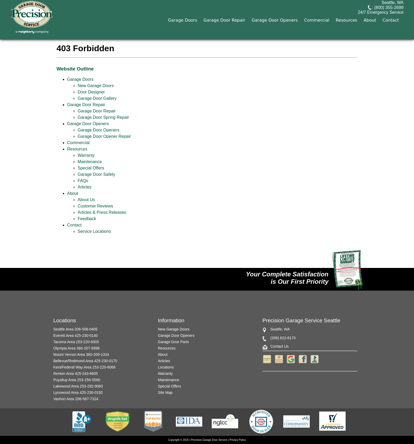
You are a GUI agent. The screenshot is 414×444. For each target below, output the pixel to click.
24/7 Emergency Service (381, 17)
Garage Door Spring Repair (103, 117)
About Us (86, 199)
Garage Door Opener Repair (104, 136)
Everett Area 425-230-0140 (75, 335)
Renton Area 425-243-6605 (75, 373)
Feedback (87, 218)
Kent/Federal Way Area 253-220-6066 (84, 367)
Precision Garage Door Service (209, 439)
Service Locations (94, 231)
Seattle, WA (391, 6)
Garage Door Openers (275, 33)
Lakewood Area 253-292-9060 (78, 386)
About (370, 33)
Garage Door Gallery (97, 98)
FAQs (83, 180)
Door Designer (91, 92)
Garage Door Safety (96, 174)
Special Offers (91, 168)
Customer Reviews (95, 206)
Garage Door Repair (224, 33)
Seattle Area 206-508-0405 (75, 329)
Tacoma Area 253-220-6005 (76, 342)
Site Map (165, 392)
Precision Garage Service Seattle (301, 320)
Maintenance (90, 161)
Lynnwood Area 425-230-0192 (78, 392)
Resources (346, 33)
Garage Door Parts (173, 342)
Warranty (86, 155)
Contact (391, 33)
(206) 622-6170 (283, 338)
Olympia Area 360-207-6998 (76, 348)
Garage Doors (182, 33)
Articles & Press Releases (102, 212)
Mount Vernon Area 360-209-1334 (81, 354)
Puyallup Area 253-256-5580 (76, 380)
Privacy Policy (237, 439)
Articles (84, 187)
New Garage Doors (96, 85)
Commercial (317, 33)
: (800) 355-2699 (378, 11)
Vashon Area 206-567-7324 (75, 399)
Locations (166, 367)
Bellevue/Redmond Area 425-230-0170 (85, 361)
